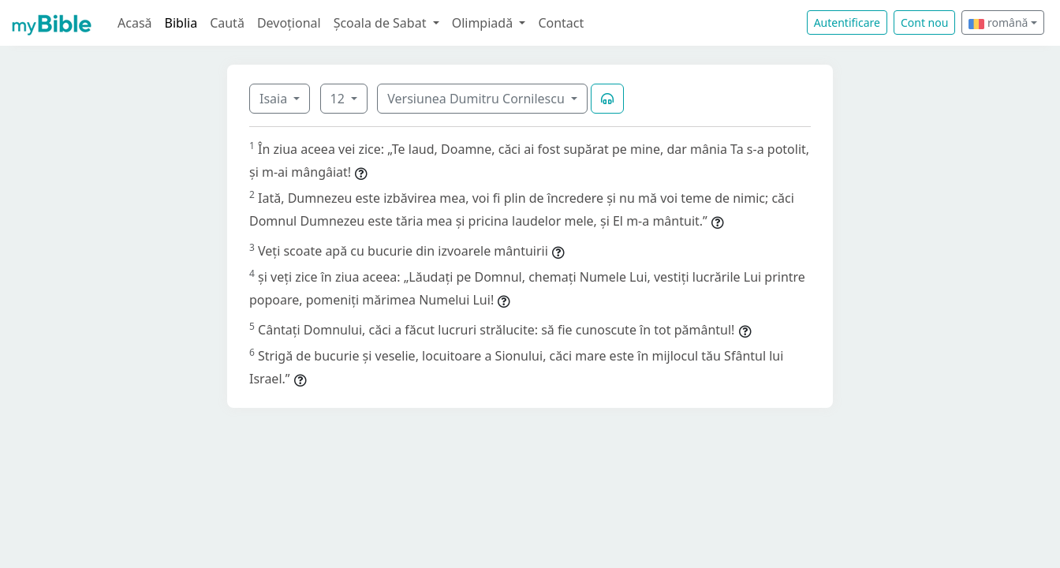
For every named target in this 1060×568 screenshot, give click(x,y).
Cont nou (924, 22)
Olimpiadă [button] (484, 23)
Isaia (274, 98)
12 (339, 98)
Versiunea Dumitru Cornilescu (477, 98)
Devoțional (289, 23)
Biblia (181, 23)
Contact (561, 23)
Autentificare (847, 22)
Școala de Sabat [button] (382, 23)
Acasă (135, 23)
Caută (227, 23)
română (998, 22)
